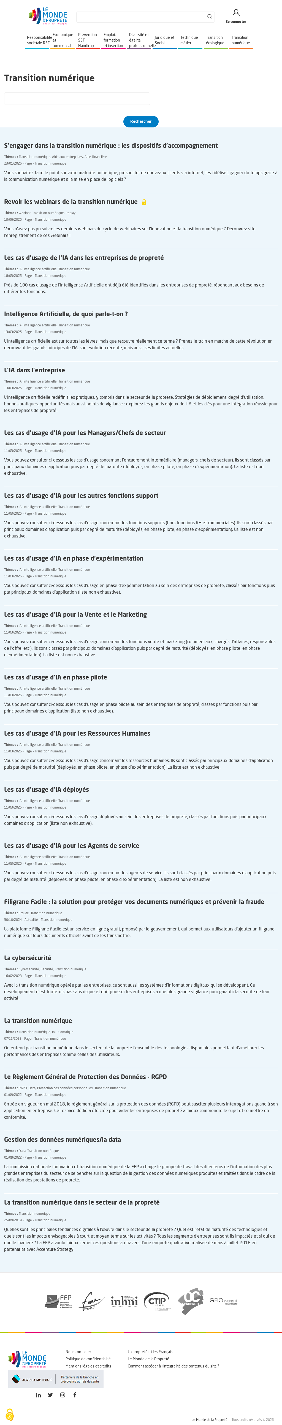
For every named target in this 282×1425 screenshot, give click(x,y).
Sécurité (47, 969)
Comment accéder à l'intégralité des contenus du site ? (173, 1366)
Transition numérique (34, 157)
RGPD (23, 1088)
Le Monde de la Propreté (148, 1359)
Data (32, 1088)
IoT (54, 1032)
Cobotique (66, 1032)
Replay (70, 213)
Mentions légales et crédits (88, 1366)
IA (20, 269)
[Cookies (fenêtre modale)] (9, 1415)
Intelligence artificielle (40, 269)
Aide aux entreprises (67, 157)
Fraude (24, 913)
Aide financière (96, 157)
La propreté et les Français (150, 1352)
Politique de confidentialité (88, 1359)
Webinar (25, 213)
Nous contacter (78, 1352)
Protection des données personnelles (65, 1088)
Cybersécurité (29, 969)
